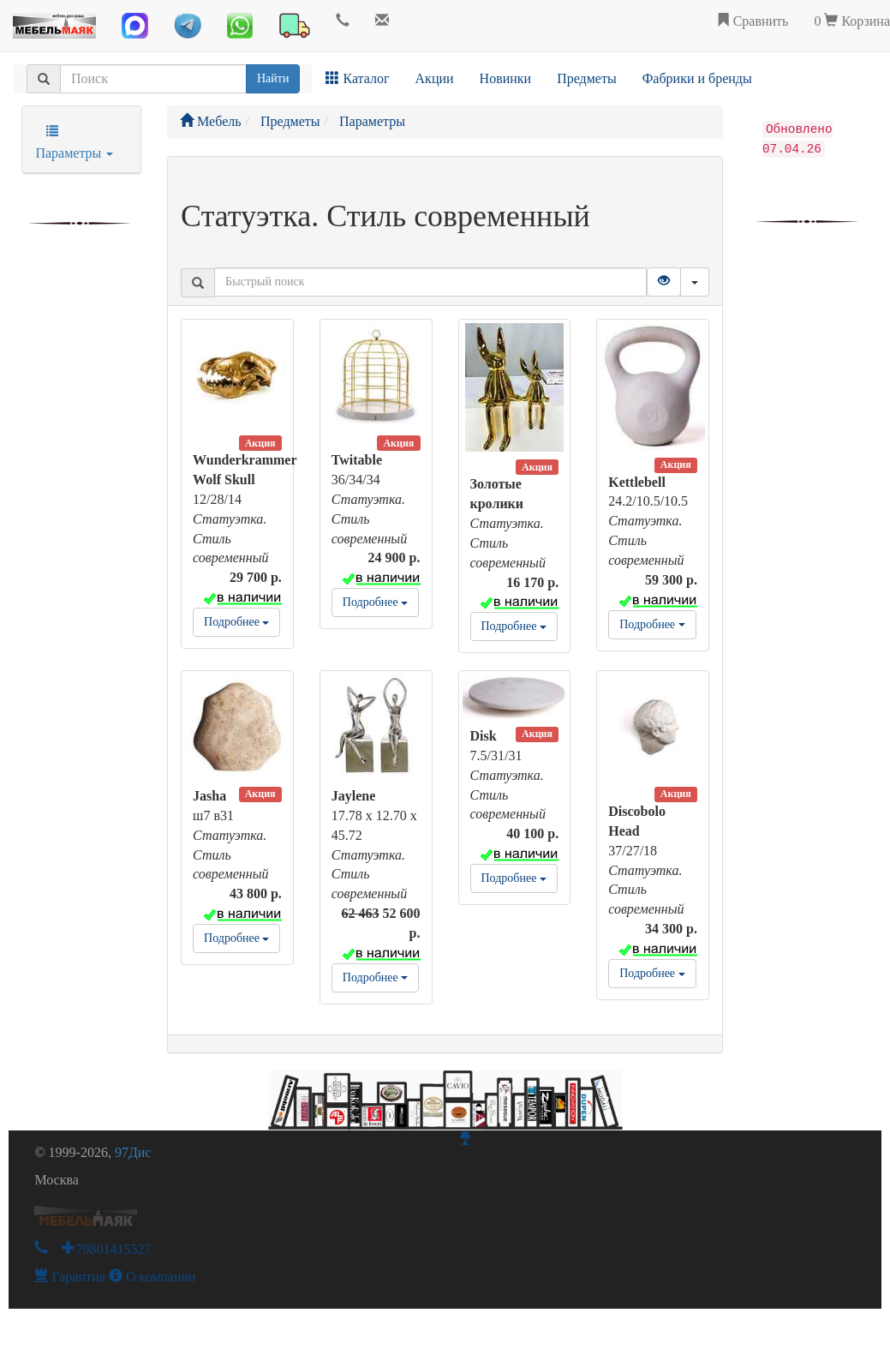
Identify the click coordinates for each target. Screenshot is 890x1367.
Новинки (506, 78)
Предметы (587, 78)
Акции (434, 78)
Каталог (357, 78)
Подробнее (236, 621)
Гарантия (69, 1276)
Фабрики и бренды (697, 78)
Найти (273, 78)
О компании (152, 1276)
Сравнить (752, 21)
